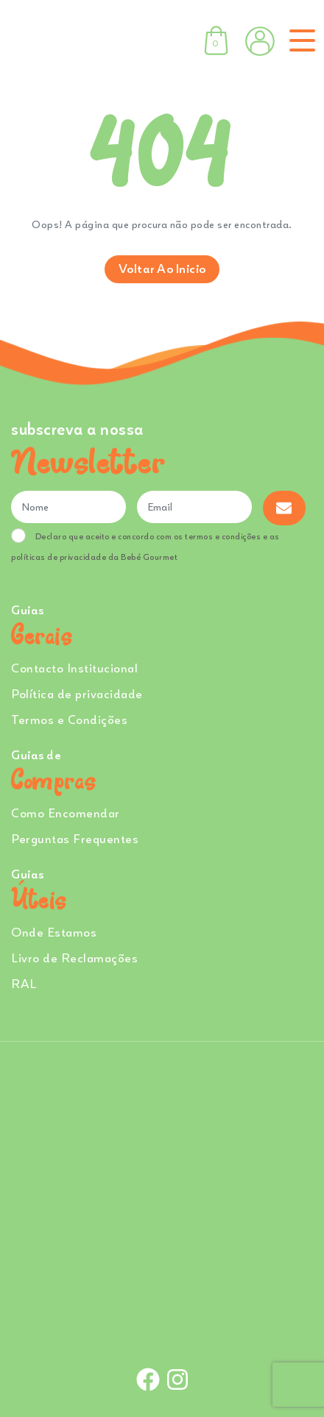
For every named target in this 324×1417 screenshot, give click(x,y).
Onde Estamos (53, 932)
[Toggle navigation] (299, 40)
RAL (24, 983)
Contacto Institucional (74, 667)
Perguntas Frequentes (74, 838)
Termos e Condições (69, 719)
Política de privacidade (77, 693)
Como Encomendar (65, 812)
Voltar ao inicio (162, 268)
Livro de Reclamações (74, 957)
